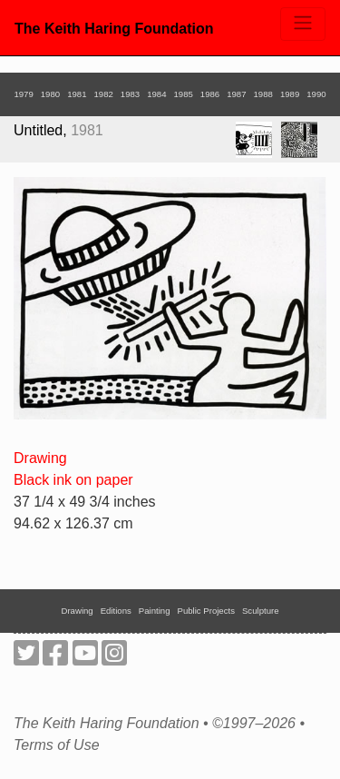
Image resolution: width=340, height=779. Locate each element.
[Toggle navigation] (302, 24)
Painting (154, 611)
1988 (263, 94)
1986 (209, 94)
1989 (289, 94)
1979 (23, 94)
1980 (50, 94)
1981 (76, 94)
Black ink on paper (73, 480)
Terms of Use (57, 745)
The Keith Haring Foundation (114, 28)
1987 (236, 94)
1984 (156, 94)
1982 (102, 94)
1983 (130, 94)
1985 (183, 94)
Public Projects (206, 611)
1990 (315, 94)
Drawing (40, 458)
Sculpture (260, 611)
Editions (116, 611)
